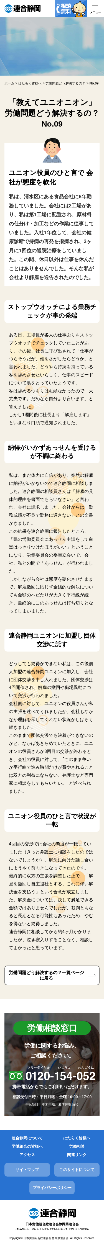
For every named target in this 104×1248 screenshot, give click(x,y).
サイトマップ (27, 1169)
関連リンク (77, 1155)
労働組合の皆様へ (27, 1146)
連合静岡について (27, 1138)
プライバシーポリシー (52, 1187)
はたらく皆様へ (76, 1138)
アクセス (27, 1155)
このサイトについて (76, 1169)
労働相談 (77, 1146)
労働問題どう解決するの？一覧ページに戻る (46, 975)
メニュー (95, 12)
